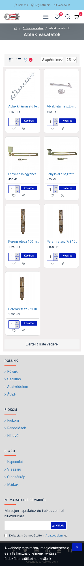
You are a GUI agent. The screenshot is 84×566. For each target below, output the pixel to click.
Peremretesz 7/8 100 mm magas (23, 309)
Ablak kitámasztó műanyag (62, 106)
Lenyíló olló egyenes (22, 174)
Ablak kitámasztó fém (23, 106)
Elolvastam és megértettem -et (35, 535)
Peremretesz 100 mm (23, 241)
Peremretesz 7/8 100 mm (62, 241)
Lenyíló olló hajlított (60, 174)
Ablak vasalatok (33, 28)
